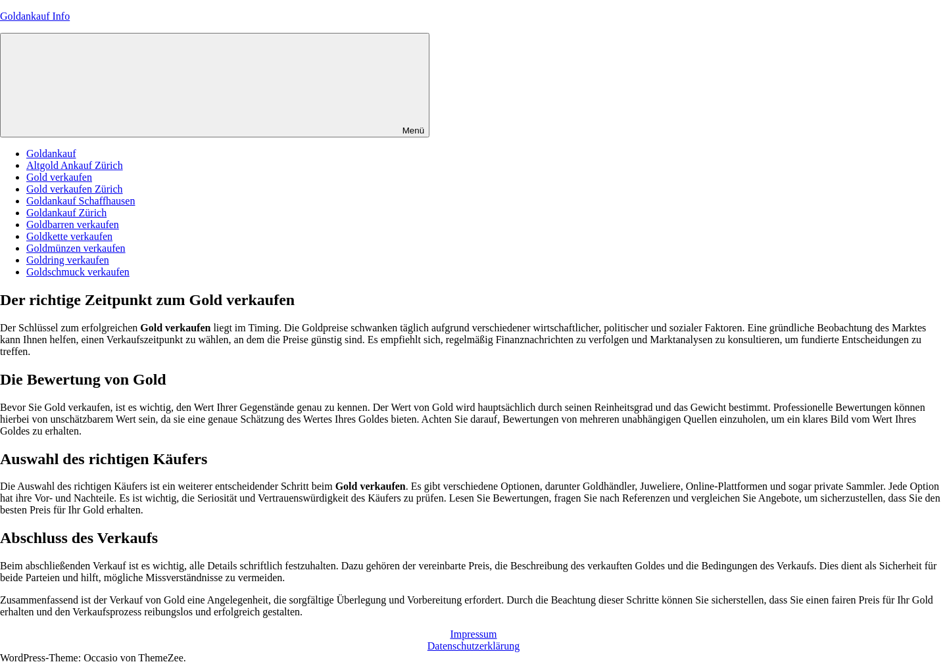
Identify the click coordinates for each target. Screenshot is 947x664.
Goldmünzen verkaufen (76, 248)
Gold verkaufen (59, 177)
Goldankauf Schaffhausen (80, 200)
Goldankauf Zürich (66, 212)
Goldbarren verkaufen (72, 224)
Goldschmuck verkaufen (78, 271)
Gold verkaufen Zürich (74, 189)
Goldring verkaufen (67, 260)
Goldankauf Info (35, 16)
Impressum (473, 634)
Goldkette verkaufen (69, 236)
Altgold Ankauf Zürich (74, 165)
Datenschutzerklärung (473, 646)
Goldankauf (51, 153)
